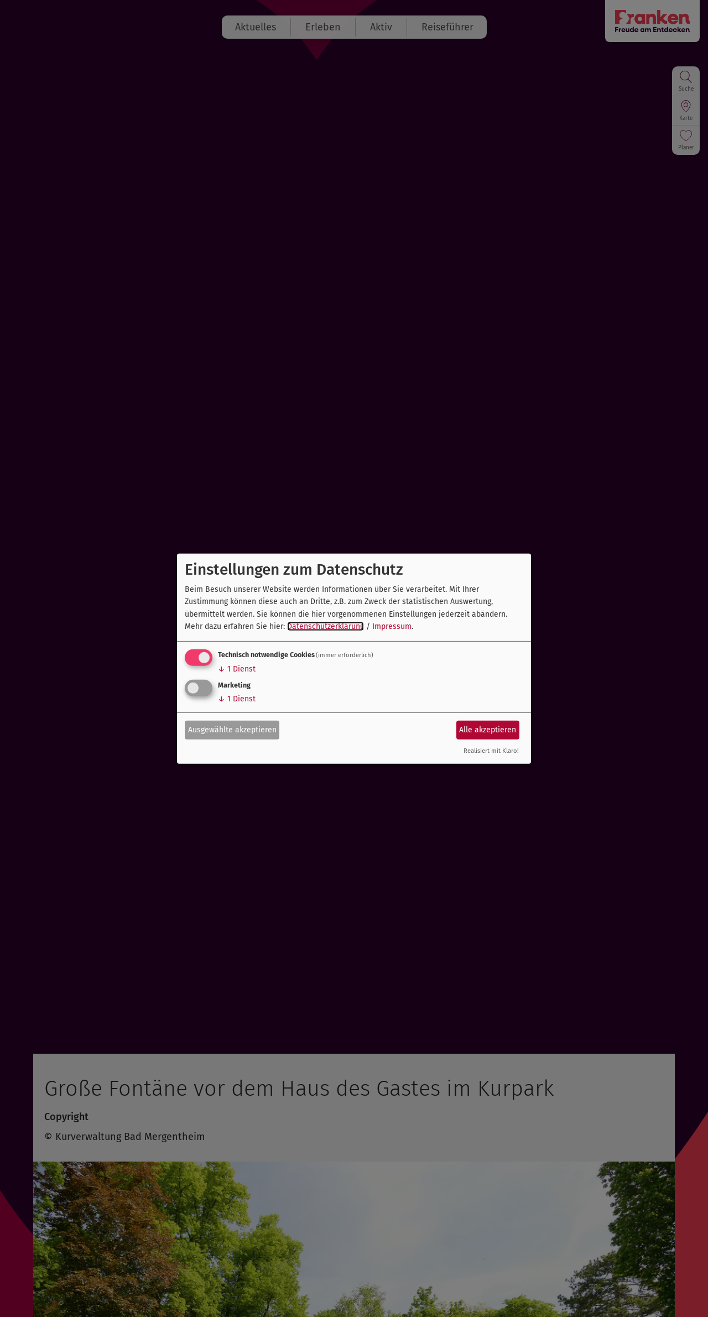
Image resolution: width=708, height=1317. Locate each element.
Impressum (392, 626)
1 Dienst (237, 669)
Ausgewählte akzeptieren (232, 730)
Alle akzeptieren (487, 730)
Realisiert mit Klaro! (491, 750)
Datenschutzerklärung (325, 626)
